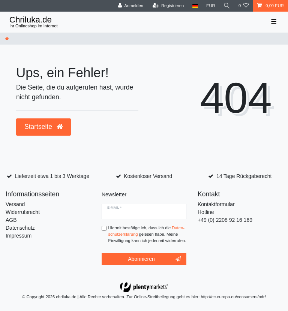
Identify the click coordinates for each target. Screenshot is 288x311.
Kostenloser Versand (148, 176)
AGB (11, 220)
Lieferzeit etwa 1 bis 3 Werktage (52, 176)
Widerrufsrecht (23, 212)
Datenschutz (20, 228)
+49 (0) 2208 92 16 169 (225, 220)
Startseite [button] (43, 126)
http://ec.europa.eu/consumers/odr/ (233, 297)
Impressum (19, 236)
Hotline (206, 212)
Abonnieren (154, 259)
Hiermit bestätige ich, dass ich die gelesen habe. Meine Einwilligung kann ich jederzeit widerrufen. (147, 234)
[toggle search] (226, 6)
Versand (15, 204)
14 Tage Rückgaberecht (244, 176)
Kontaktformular (216, 204)
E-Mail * (114, 207)
